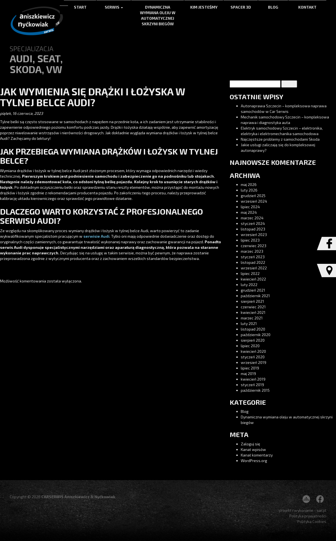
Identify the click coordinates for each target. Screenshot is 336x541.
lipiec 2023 (250, 240)
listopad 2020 (253, 329)
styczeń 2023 (253, 256)
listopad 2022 (253, 262)
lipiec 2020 (250, 345)
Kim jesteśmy (203, 7)
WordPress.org (254, 460)
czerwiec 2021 (253, 306)
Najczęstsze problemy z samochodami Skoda (280, 139)
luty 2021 (249, 323)
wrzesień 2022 (254, 267)
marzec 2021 (252, 318)
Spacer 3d (240, 7)
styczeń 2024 (253, 223)
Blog (273, 7)
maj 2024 (249, 212)
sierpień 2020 (253, 340)
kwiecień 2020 (253, 351)
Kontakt (307, 7)
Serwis (114, 7)
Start (80, 7)
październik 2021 (255, 295)
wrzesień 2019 (253, 362)
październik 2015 (255, 390)
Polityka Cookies (311, 521)
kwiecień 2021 (253, 312)
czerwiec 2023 (253, 245)
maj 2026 (249, 184)
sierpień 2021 (252, 301)
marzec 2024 (252, 217)
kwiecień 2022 (253, 279)
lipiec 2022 (250, 273)
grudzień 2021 (253, 290)
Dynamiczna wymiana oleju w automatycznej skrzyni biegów (157, 15)
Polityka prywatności (307, 515)
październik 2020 (255, 334)
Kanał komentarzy (257, 455)
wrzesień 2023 (254, 234)
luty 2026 (249, 190)
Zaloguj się (250, 443)
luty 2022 (249, 284)
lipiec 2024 (250, 206)
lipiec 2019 (250, 368)
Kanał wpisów (253, 449)
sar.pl (321, 510)
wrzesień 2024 (254, 201)
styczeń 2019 (252, 384)
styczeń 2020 (253, 356)
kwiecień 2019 (253, 379)
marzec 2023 (252, 251)
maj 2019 (248, 373)
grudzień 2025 (253, 195)
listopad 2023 (253, 229)
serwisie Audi (95, 236)
